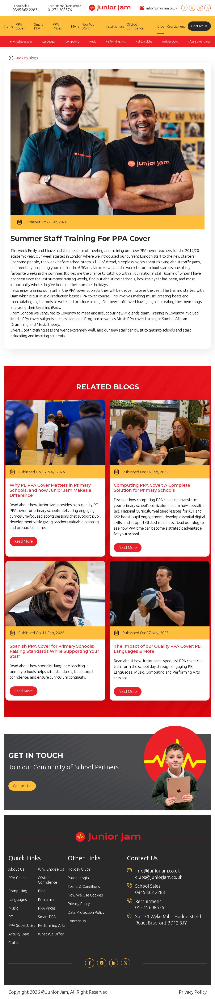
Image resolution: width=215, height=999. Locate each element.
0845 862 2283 (150, 892)
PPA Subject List (21, 925)
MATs (75, 26)
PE (10, 917)
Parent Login (78, 878)
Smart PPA (38, 26)
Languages (49, 41)
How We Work (88, 26)
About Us (16, 869)
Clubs (13, 942)
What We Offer (51, 934)
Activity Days (170, 41)
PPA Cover (20, 26)
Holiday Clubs (144, 41)
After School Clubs (199, 41)
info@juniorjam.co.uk (161, 8)
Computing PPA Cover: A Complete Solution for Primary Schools (152, 488)
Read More (23, 541)
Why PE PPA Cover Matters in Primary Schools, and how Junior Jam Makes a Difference (50, 490)
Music (92, 41)
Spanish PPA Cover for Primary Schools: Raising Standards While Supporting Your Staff (54, 651)
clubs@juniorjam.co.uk (158, 877)
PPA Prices (57, 26)
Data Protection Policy (86, 912)
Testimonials (115, 26)
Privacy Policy (79, 904)
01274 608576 (149, 907)
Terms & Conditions (84, 886)
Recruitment (176, 26)
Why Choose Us (51, 869)
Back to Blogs (23, 57)
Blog (160, 26)
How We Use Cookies (85, 895)
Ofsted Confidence (135, 26)
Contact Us (199, 26)
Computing (72, 41)
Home (8, 26)
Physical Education (21, 41)
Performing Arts (116, 41)
